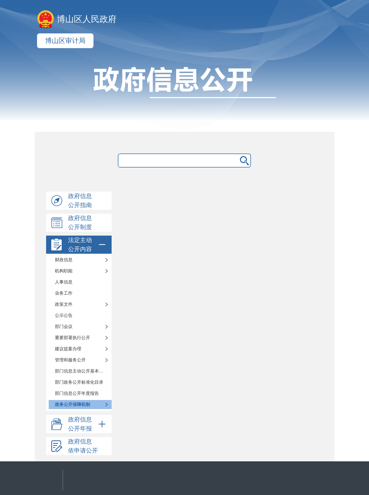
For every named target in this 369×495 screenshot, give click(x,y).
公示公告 (64, 315)
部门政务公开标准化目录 (79, 382)
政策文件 (64, 304)
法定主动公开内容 (87, 244)
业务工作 (64, 293)
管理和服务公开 (70, 360)
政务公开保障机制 (72, 404)
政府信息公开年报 (87, 424)
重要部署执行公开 (72, 337)
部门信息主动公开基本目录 (81, 371)
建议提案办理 (68, 348)
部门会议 (64, 326)
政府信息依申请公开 (83, 446)
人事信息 (64, 282)
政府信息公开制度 (80, 222)
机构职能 (64, 270)
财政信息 (64, 259)
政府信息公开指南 (80, 200)
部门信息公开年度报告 (77, 393)
